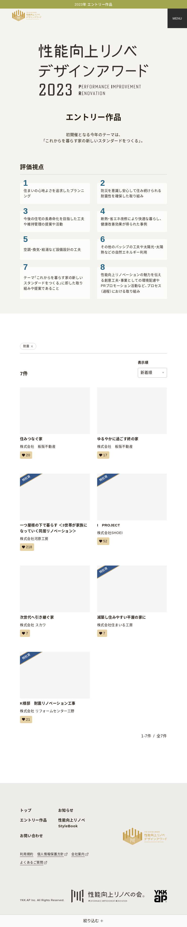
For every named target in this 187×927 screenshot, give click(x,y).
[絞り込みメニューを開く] (93, 921)
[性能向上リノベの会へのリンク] (107, 896)
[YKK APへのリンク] (160, 896)
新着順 (146, 373)
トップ (25, 810)
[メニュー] (177, 18)
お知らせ (66, 810)
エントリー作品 (33, 820)
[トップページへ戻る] (26, 15)
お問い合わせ (31, 836)
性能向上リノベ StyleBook (71, 823)
